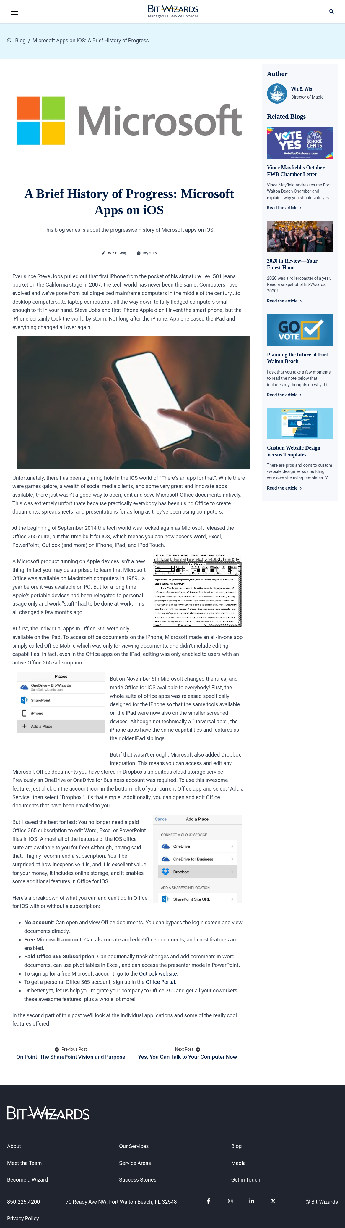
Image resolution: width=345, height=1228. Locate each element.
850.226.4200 (23, 1202)
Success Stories (137, 1180)
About (14, 1146)
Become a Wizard (27, 1180)
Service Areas (135, 1163)
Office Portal (160, 982)
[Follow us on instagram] (230, 1201)
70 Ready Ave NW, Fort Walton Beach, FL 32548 (121, 1202)
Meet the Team (24, 1163)
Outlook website (158, 974)
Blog (16, 40)
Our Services (134, 1146)
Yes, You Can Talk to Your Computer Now (187, 1053)
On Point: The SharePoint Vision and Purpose (70, 1053)
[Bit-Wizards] (173, 11)
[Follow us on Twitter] (273, 1201)
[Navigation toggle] (14, 11)
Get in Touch (246, 1180)
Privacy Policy (23, 1218)
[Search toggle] (331, 11)
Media (238, 1163)
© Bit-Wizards (322, 1202)
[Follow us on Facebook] (209, 1201)
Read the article (284, 207)
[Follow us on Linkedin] (251, 1201)
